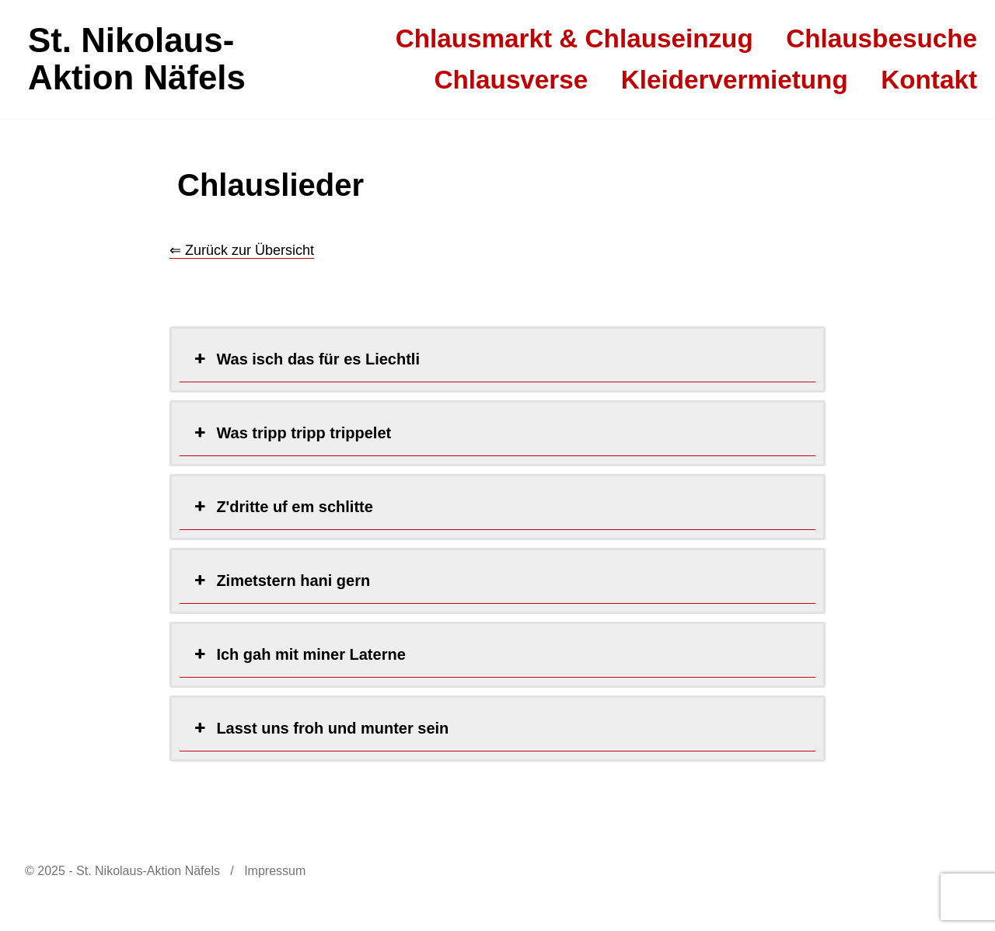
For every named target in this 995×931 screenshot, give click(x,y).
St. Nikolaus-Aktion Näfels (137, 58)
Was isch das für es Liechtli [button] (305, 359)
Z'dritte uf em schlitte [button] (282, 507)
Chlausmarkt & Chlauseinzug (574, 38)
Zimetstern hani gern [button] (280, 580)
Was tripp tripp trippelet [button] (291, 433)
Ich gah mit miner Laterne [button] (298, 654)
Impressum (274, 870)
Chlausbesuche (881, 38)
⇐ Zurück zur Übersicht (241, 250)
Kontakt (929, 79)
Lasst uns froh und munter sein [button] (320, 728)
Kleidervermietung (734, 79)
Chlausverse (511, 79)
